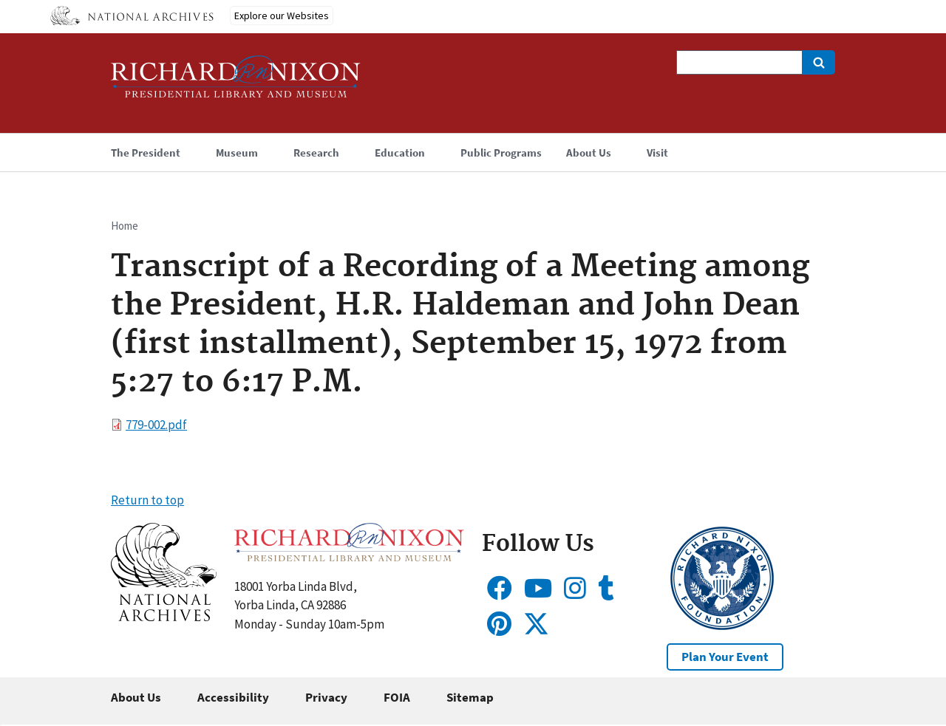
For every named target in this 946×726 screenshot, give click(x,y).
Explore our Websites (281, 15)
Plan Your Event (725, 656)
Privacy (326, 697)
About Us (136, 697)
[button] (164, 617)
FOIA (397, 697)
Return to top (147, 500)
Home (124, 226)
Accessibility (233, 697)
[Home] (236, 83)
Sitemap (470, 697)
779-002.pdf (156, 425)
